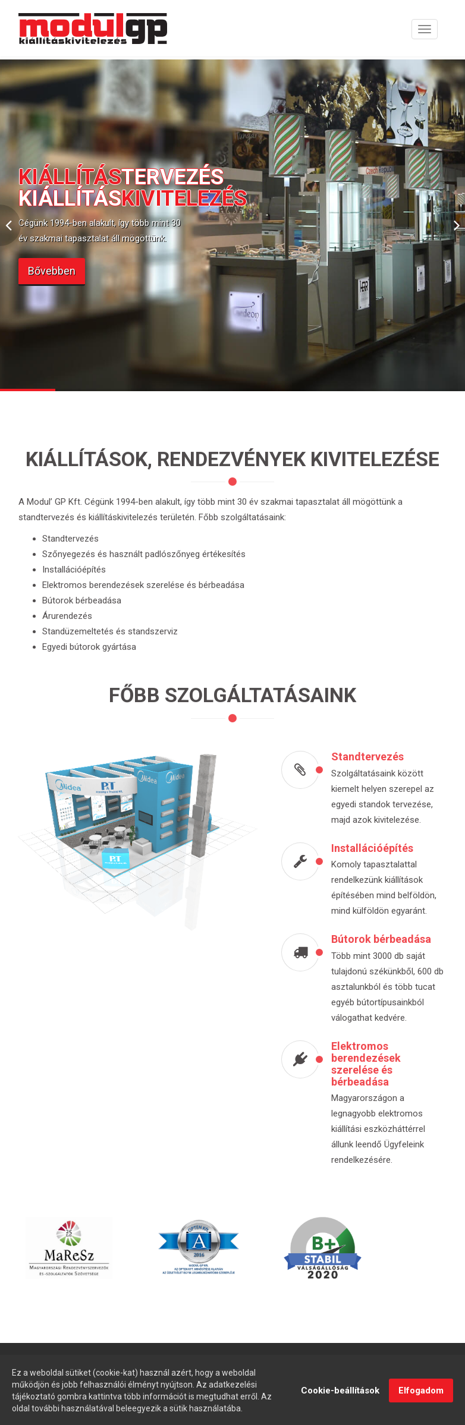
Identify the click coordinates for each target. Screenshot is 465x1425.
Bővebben (52, 271)
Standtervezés (371, 756)
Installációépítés (376, 848)
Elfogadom (421, 1397)
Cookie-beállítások (340, 1397)
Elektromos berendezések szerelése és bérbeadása (370, 1063)
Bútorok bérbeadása (385, 939)
